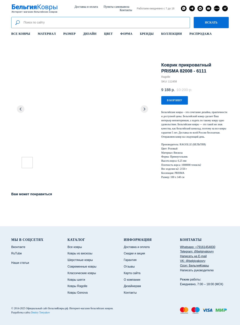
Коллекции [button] (171, 33)
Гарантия (130, 260)
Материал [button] (47, 33)
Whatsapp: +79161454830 (197, 247)
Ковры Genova (78, 292)
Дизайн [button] (89, 33)
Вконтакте (18, 247)
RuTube (16, 253)
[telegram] (192, 8)
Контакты (126, 10)
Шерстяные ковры (80, 260)
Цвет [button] (108, 33)
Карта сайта (132, 273)
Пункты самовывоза (116, 6)
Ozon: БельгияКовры (194, 265)
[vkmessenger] (200, 8)
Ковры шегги (76, 279)
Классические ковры (82, 273)
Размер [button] (69, 33)
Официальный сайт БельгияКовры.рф (47, 308)
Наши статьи (20, 262)
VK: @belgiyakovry (192, 260)
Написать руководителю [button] (197, 270)
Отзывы (129, 266)
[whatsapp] (184, 8)
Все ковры (20, 33)
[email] (208, 8)
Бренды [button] (147, 33)
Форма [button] (126, 33)
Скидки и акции (134, 253)
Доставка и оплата (86, 6)
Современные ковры (82, 266)
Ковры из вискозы (80, 253)
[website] (217, 8)
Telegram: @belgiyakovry (197, 251)
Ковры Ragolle (77, 286)
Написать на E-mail (193, 256)
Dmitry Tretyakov (40, 312)
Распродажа (200, 33)
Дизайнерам (132, 286)
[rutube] (225, 8)
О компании (132, 279)
